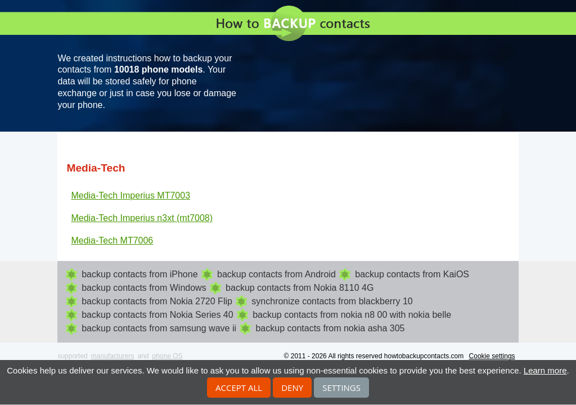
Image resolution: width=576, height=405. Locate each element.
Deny (292, 387)
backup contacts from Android (276, 274)
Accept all (238, 387)
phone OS (167, 356)
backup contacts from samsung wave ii (159, 328)
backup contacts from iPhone (139, 274)
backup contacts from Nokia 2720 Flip (157, 301)
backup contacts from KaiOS (412, 274)
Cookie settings (492, 356)
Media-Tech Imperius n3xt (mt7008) (142, 218)
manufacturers (112, 356)
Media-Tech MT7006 (112, 240)
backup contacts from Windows (144, 287)
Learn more (545, 370)
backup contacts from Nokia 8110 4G (300, 287)
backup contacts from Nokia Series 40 (157, 315)
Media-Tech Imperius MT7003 (130, 195)
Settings (341, 387)
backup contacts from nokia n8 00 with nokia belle (352, 315)
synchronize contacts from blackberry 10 (331, 301)
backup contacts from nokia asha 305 (329, 328)
